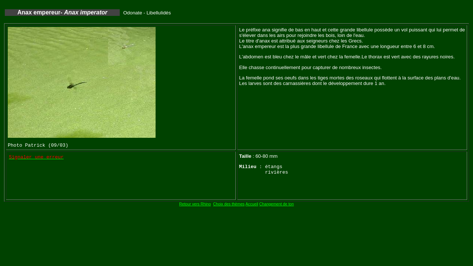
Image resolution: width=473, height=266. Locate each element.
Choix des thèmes (229, 204)
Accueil (251, 204)
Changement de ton (276, 204)
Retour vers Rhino (195, 204)
